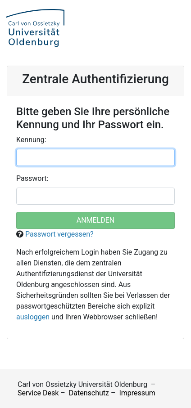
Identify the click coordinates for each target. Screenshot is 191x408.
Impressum (137, 393)
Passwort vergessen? (59, 234)
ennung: (31, 139)
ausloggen (33, 317)
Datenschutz (89, 393)
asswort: (32, 178)
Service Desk (38, 393)
